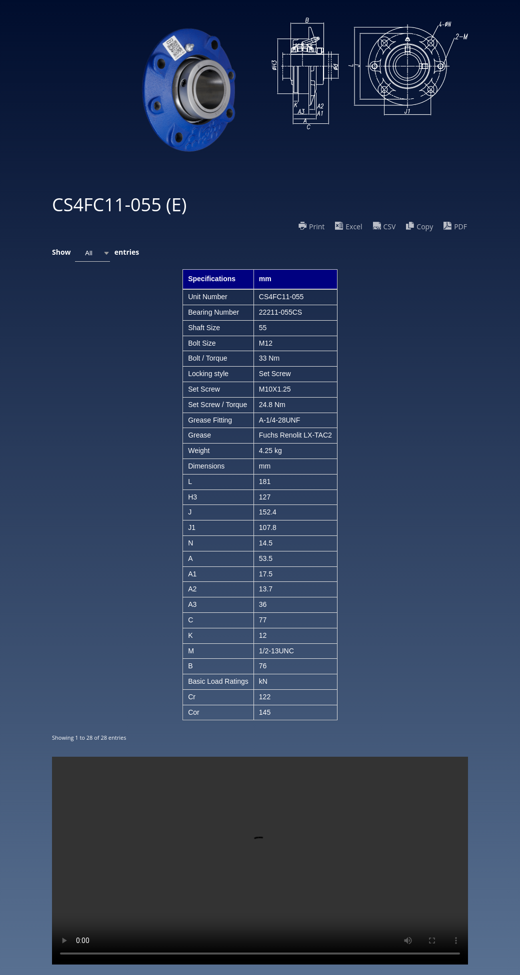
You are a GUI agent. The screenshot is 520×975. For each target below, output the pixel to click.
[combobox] (92, 253)
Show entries (95, 253)
